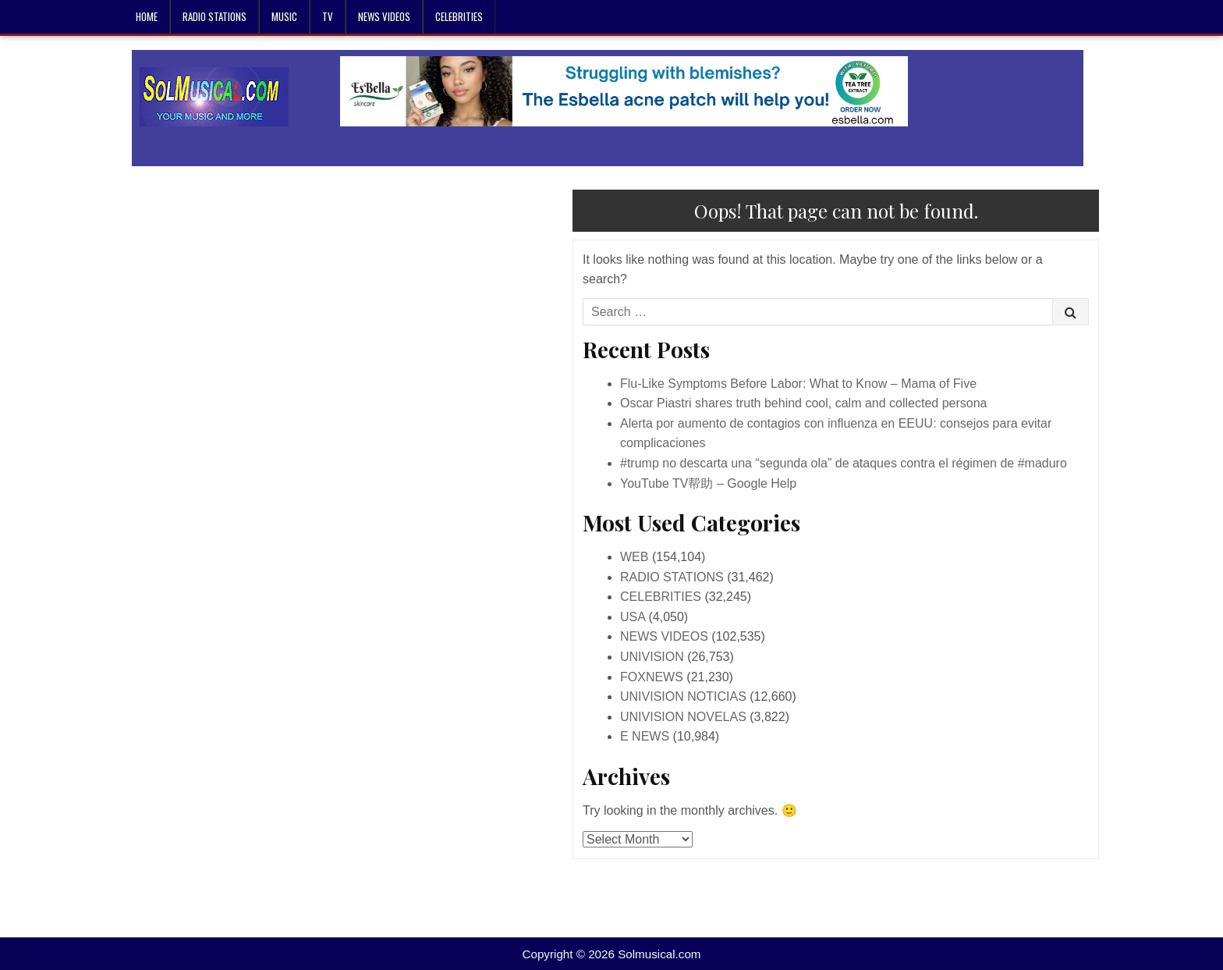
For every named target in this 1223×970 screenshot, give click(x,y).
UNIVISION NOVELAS (683, 716)
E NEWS (644, 736)
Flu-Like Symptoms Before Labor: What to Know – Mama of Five (798, 383)
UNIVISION (652, 656)
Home (147, 16)
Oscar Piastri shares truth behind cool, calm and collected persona (803, 403)
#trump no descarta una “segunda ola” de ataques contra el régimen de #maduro (843, 463)
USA (632, 617)
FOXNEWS (651, 677)
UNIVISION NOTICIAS (683, 696)
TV (327, 16)
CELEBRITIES (459, 16)
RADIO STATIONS (214, 16)
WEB (634, 556)
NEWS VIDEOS (384, 16)
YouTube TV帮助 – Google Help (708, 483)
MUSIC (284, 16)
